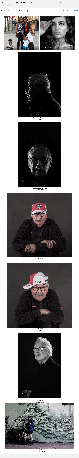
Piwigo (42, 456)
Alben (3, 3)
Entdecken (10, 3)
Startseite (4, 11)
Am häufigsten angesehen (37, 3)
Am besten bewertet (54, 3)
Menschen (22, 11)
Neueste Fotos (67, 3)
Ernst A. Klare (13, 11)
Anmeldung (74, 5)
